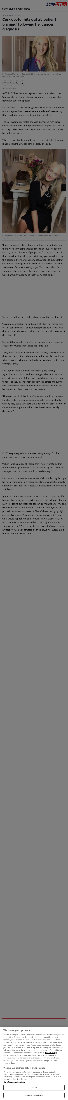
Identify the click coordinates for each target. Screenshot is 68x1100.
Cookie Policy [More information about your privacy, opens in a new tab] (51, 1052)
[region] (34, 1063)
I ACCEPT (34, 1087)
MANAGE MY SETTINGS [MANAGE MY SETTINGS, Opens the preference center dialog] (34, 1095)
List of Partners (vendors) (14, 1082)
